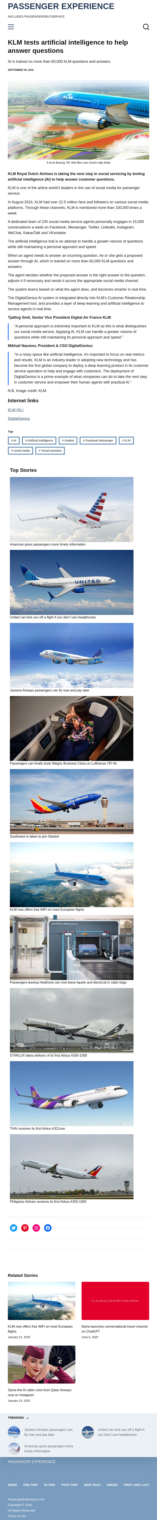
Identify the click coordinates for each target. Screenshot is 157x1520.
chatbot (68, 440)
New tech (92, 1485)
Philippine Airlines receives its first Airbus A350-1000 (48, 1201)
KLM (126, 440)
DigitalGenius (19, 419)
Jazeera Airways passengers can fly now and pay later (49, 690)
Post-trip (69, 1485)
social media (20, 450)
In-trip (49, 1485)
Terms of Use (17, 1516)
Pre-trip (30, 1485)
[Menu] (11, 27)
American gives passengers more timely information (48, 544)
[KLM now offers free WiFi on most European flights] (41, 1301)
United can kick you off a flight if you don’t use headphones (53, 617)
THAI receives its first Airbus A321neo (37, 1128)
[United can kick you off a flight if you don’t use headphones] (88, 1432)
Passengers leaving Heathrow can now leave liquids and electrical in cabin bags (68, 982)
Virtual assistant (50, 450)
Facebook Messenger (98, 440)
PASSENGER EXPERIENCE (61, 6)
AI (13, 440)
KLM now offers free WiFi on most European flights (47, 909)
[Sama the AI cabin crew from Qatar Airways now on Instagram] (41, 1365)
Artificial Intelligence (39, 440)
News (12, 1485)
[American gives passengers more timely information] (14, 1449)
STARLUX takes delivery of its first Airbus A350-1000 (48, 1055)
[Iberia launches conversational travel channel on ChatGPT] (115, 1301)
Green (112, 1485)
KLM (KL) (15, 410)
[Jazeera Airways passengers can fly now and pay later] (14, 1432)
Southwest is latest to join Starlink (34, 836)
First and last (136, 1485)
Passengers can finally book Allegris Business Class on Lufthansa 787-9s (63, 763)
